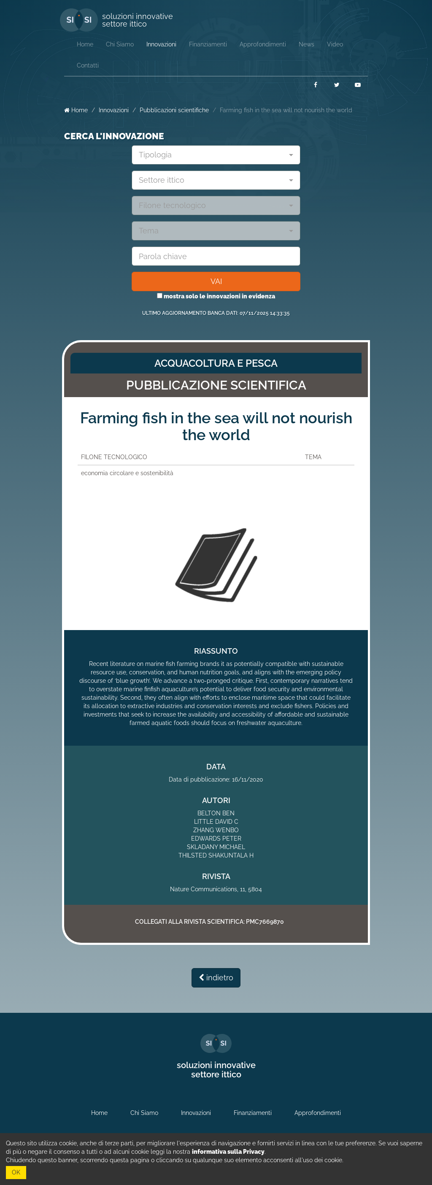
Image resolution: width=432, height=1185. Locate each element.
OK (16, 1172)
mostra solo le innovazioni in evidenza (216, 296)
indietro (216, 977)
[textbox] (213, 155)
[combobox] (216, 155)
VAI (216, 281)
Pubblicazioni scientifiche (174, 110)
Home (76, 110)
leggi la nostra (208, 1151)
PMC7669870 (265, 921)
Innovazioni (114, 110)
